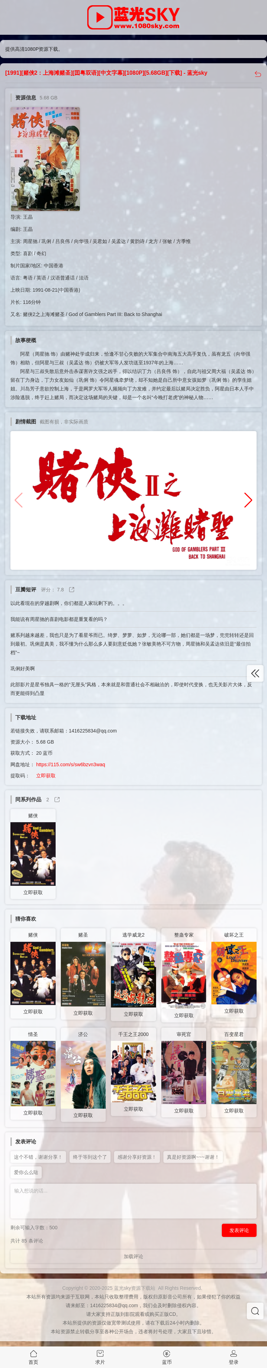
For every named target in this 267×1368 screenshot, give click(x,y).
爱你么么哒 (26, 1172)
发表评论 (239, 1230)
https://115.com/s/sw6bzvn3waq (70, 764)
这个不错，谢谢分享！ (38, 1157)
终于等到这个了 (90, 1157)
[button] (248, 500)
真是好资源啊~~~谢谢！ (193, 1157)
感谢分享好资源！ (137, 1157)
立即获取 (46, 775)
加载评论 (133, 1256)
